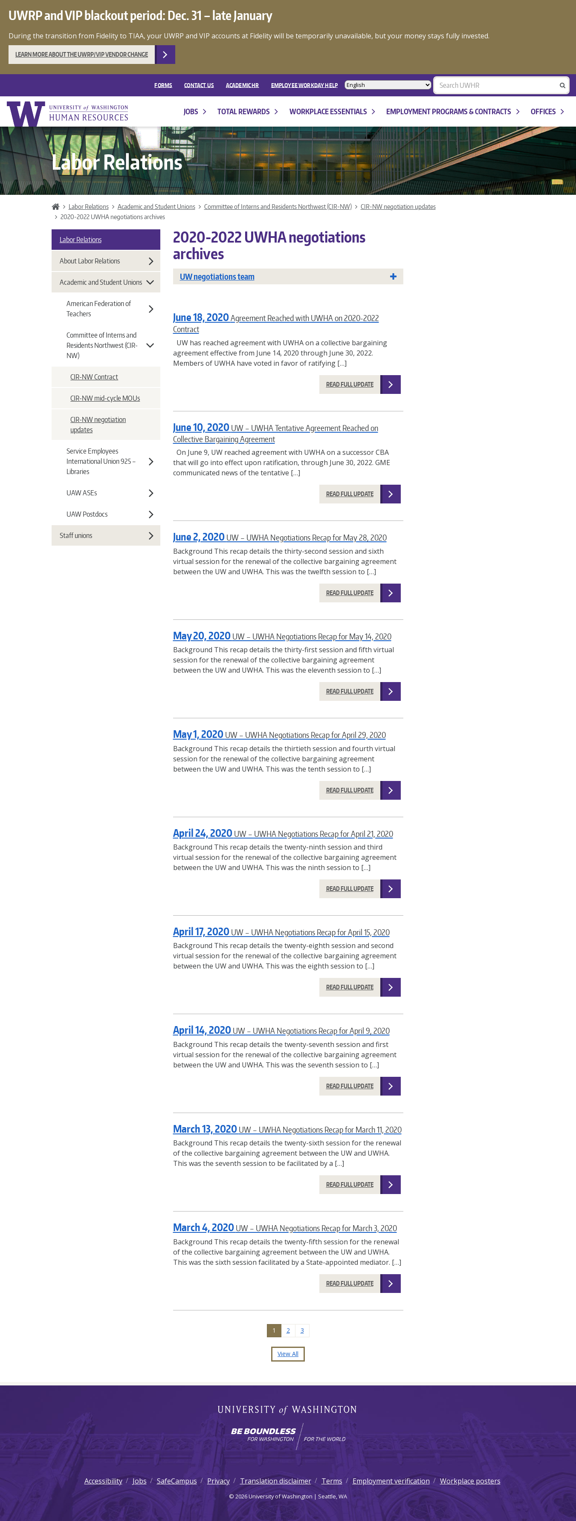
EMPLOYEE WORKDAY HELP (304, 84)
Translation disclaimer (275, 1481)
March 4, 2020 (285, 1227)
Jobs (195, 111)
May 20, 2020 (282, 635)
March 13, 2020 (287, 1128)
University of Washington (288, 1411)
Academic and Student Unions (156, 206)
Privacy (218, 1481)
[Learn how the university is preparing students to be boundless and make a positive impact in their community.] (288, 1436)
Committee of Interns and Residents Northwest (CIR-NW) (278, 206)
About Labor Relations (106, 261)
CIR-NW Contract (94, 377)
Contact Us (199, 84)
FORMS (163, 84)
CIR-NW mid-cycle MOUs (105, 398)
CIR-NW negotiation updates (398, 206)
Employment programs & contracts (452, 111)
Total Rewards (247, 111)
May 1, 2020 (279, 733)
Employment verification (391, 1481)
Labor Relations (89, 206)
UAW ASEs (110, 493)
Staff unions (106, 535)
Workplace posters (470, 1481)
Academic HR (242, 84)
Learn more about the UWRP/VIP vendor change (81, 54)
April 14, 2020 (281, 1029)
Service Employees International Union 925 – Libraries (110, 461)
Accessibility (103, 1481)
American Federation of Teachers (110, 308)
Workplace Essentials (332, 111)
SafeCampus (177, 1481)
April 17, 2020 (281, 931)
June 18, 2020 (276, 322)
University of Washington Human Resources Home (68, 114)
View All (288, 1354)
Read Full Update (349, 384)
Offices (547, 111)
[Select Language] (387, 85)
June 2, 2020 (280, 536)
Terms (331, 1481)
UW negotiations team (288, 276)
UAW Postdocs (110, 514)
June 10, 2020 (275, 432)
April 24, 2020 (283, 832)
